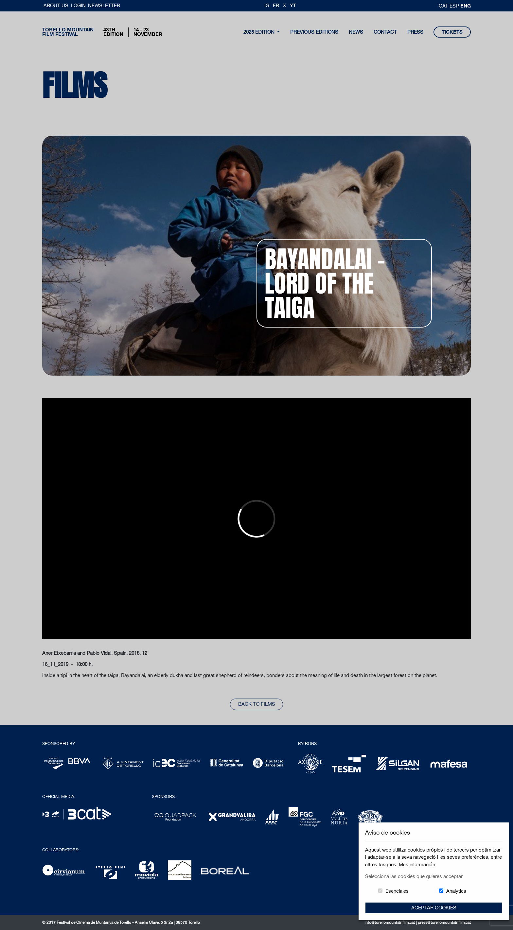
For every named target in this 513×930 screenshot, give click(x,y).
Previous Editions (314, 32)
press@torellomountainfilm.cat (444, 922)
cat (444, 5)
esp (455, 5)
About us (57, 5)
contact (385, 32)
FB (276, 5)
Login (78, 5)
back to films (256, 704)
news (356, 32)
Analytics (456, 891)
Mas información (417, 864)
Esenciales (397, 891)
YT (293, 5)
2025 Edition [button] (259, 32)
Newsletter (104, 5)
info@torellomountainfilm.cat (390, 922)
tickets (452, 32)
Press (415, 32)
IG (266, 5)
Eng (465, 5)
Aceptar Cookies (433, 907)
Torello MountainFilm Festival (68, 32)
